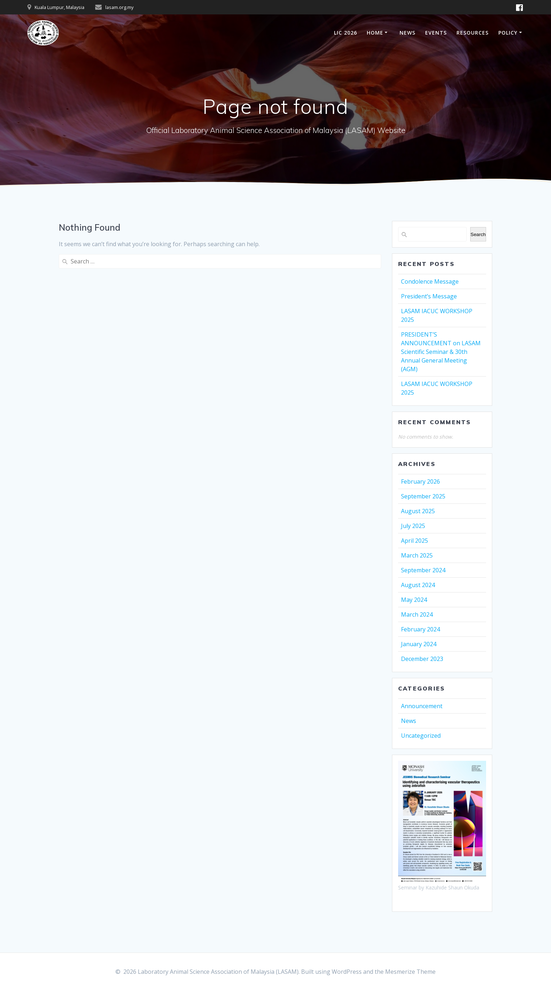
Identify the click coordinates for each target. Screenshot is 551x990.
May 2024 (414, 600)
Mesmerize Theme (410, 972)
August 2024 (418, 585)
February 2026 (420, 481)
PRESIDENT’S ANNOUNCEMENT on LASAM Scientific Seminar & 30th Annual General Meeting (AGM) (441, 351)
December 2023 (422, 659)
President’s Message (429, 296)
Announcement (421, 706)
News (408, 721)
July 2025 (413, 526)
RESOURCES (473, 32)
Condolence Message (430, 281)
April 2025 (414, 541)
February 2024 (420, 629)
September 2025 (423, 496)
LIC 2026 (345, 32)
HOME (375, 32)
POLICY (507, 32)
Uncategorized (421, 736)
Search (478, 234)
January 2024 (418, 644)
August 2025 (418, 511)
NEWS (407, 32)
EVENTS (436, 32)
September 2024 (423, 570)
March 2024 (417, 614)
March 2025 (417, 555)
